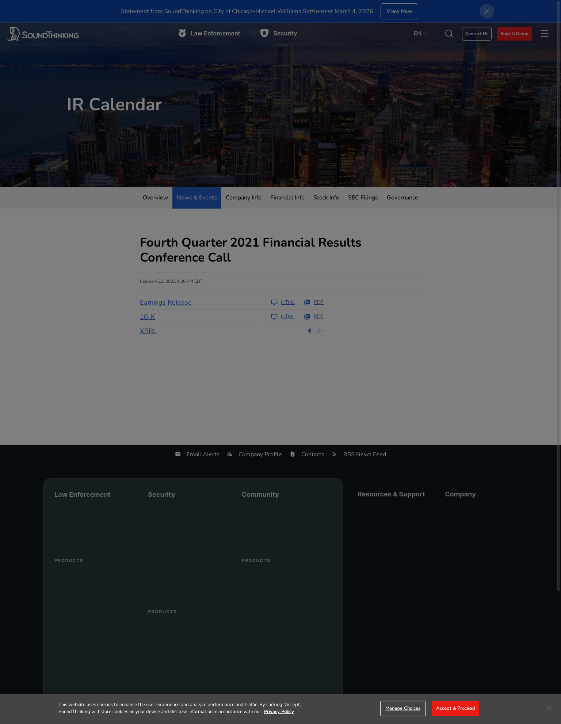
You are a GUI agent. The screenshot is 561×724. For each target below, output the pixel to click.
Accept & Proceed (455, 708)
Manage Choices (403, 708)
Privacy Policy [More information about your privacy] (279, 711)
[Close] (549, 708)
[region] (280, 709)
